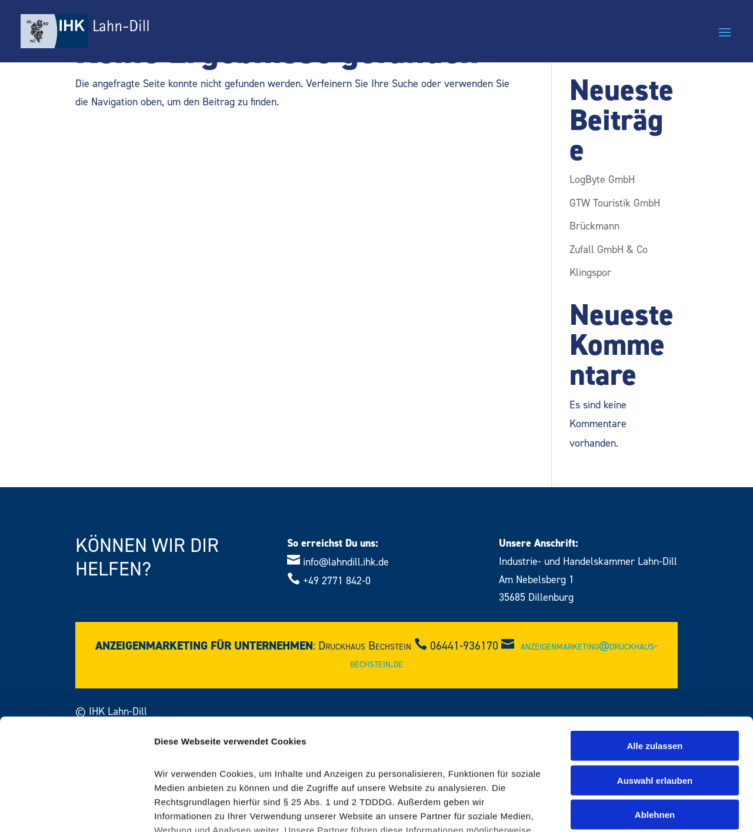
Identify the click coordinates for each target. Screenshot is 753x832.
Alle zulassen (654, 650)
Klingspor (590, 272)
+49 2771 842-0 (337, 581)
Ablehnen (655, 719)
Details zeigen (625, 809)
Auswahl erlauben (654, 685)
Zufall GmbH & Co (608, 250)
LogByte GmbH (602, 180)
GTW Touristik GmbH (614, 203)
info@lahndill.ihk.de (346, 562)
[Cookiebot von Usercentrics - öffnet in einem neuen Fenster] (76, 809)
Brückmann (594, 226)
